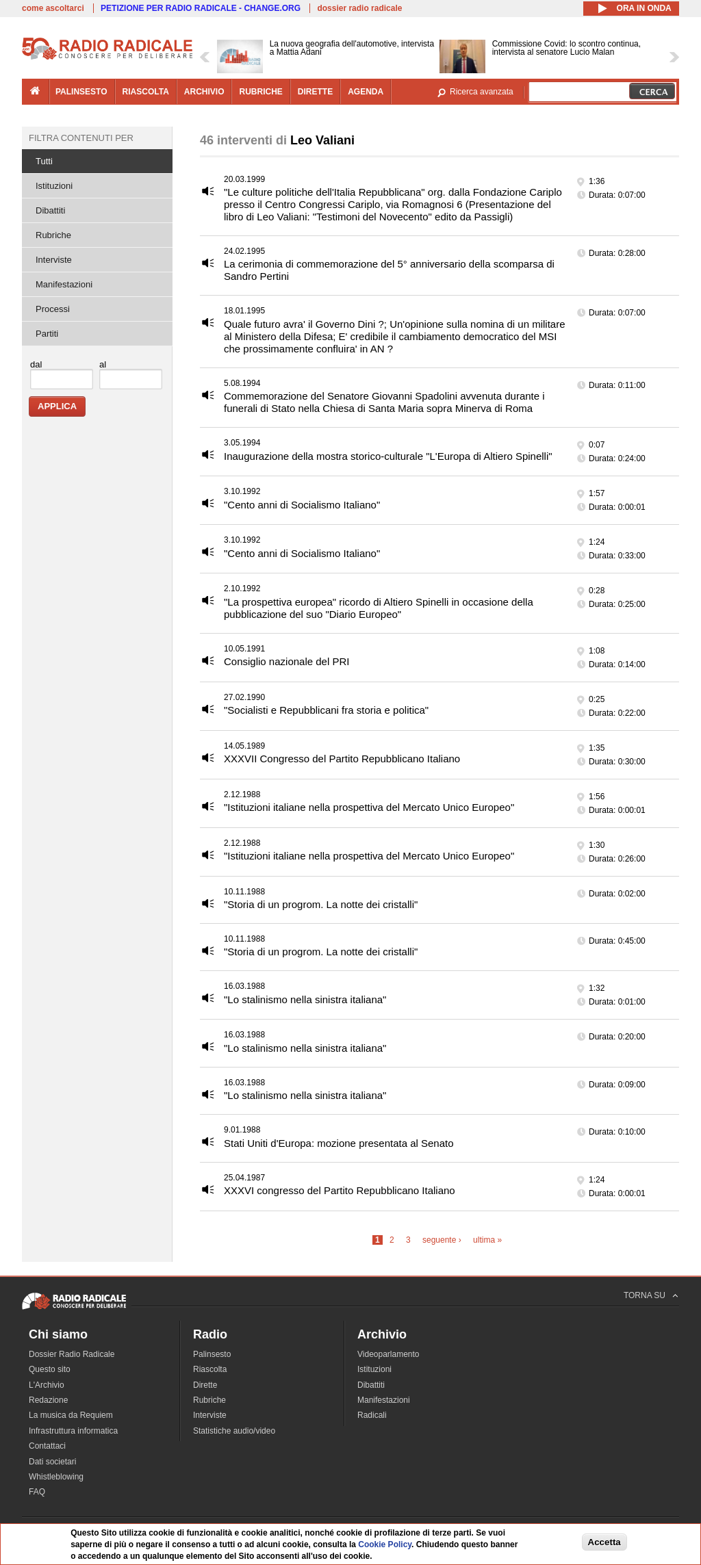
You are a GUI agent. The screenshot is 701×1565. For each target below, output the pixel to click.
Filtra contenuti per (81, 138)
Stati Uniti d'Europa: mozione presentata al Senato (339, 1143)
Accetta (604, 1542)
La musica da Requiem (71, 1415)
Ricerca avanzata (481, 91)
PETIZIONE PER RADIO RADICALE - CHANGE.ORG (201, 8)
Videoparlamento (388, 1354)
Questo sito (50, 1369)
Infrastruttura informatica (73, 1431)
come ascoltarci (53, 8)
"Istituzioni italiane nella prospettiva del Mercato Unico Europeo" (369, 807)
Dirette (205, 1385)
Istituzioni (54, 186)
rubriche (260, 91)
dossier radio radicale (359, 8)
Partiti (47, 333)
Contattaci (47, 1446)
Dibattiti (50, 210)
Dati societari (52, 1461)
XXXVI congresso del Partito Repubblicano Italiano (339, 1190)
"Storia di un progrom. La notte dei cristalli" (321, 904)
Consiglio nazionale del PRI (286, 661)
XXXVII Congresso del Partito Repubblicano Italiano (342, 758)
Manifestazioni (64, 284)
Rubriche (53, 235)
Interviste (54, 260)
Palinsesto (212, 1354)
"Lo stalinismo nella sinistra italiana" (305, 999)
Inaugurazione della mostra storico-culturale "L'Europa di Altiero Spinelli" (388, 456)
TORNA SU (644, 1295)
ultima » (487, 1240)
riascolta (146, 91)
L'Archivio (46, 1385)
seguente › (441, 1240)
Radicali (372, 1415)
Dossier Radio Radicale (71, 1354)
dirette (315, 91)
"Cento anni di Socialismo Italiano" (302, 504)
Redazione (48, 1400)
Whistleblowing (56, 1477)
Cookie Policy (384, 1544)
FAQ (37, 1492)
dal (36, 364)
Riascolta (210, 1369)
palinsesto (81, 91)
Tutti (44, 161)
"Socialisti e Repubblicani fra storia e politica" (326, 710)
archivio (204, 91)
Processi (53, 309)
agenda (365, 91)
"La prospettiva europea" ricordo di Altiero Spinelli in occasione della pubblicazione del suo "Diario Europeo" (378, 608)
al (102, 364)
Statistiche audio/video (234, 1431)
